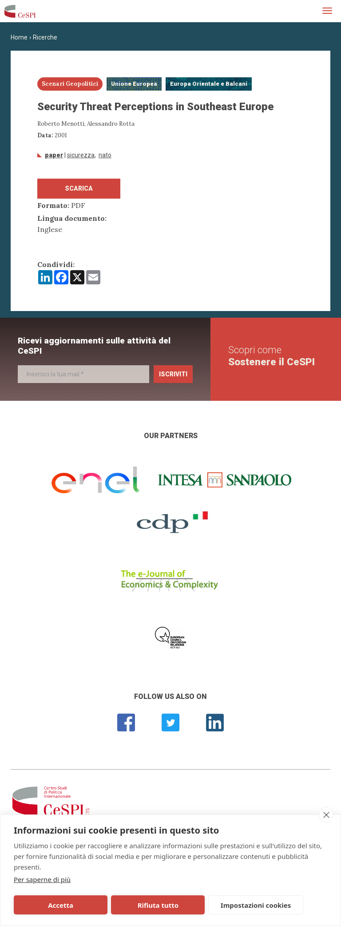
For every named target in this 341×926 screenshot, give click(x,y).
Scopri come (271, 355)
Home (19, 37)
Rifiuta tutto (112, 905)
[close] (326, 814)
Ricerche (45, 37)
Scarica (79, 188)
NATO (105, 155)
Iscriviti (173, 374)
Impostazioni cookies (187, 905)
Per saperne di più (42, 879)
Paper (54, 155)
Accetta (45, 905)
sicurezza (81, 155)
